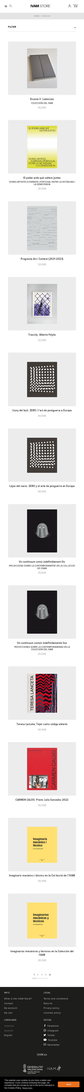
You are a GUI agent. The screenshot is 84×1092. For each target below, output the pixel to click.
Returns (48, 1003)
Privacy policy (51, 1008)
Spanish (8, 1030)
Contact (8, 1003)
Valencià (9, 1026)
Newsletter (52, 1045)
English (8, 1035)
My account (10, 1008)
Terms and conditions (56, 998)
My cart (8, 1013)
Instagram (51, 1030)
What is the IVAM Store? (18, 998)
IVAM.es (42, 1054)
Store (40, 6)
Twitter (49, 1035)
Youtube (50, 1040)
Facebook (51, 1026)
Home (36, 16)
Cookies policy (52, 1013)
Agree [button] (68, 1084)
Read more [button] (27, 1088)
